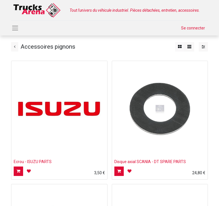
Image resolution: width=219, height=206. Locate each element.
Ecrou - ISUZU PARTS (33, 161)
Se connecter (193, 28)
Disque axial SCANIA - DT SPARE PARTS (150, 161)
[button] (18, 171)
